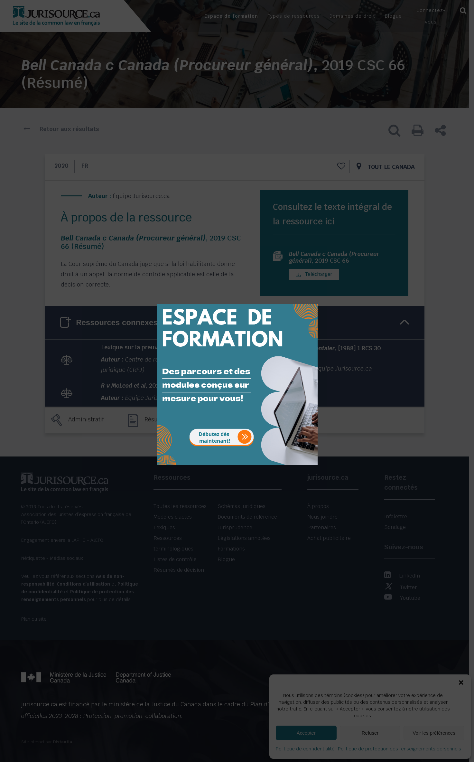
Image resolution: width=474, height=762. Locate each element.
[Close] (312, 299)
